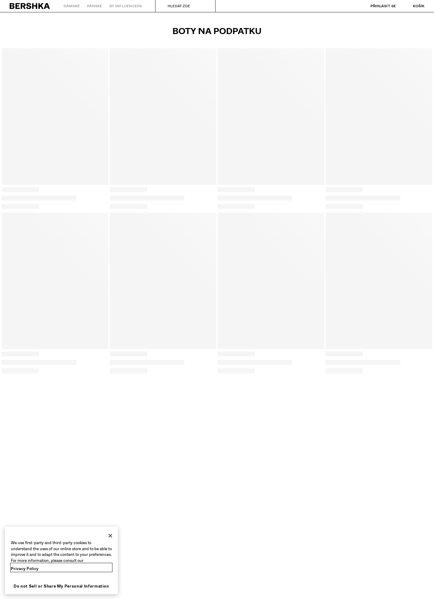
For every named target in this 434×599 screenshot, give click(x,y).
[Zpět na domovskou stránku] (30, 6)
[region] (61, 560)
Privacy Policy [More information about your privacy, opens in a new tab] (25, 569)
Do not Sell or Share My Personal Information (61, 586)
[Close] (110, 535)
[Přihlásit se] (377, 6)
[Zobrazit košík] (412, 6)
